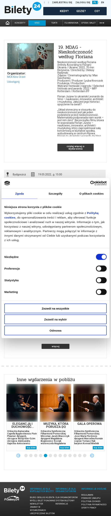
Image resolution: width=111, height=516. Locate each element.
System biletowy (65, 500)
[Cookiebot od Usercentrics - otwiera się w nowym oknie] (90, 183)
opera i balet (88, 23)
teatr (54, 23)
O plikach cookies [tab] (91, 193)
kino (37, 23)
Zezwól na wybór (55, 319)
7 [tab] (55, 456)
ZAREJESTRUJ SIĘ (62, 2)
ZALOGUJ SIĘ (82, 2)
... (101, 22)
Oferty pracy (88, 508)
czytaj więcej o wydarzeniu (75, 147)
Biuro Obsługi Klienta (42, 497)
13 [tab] (85, 456)
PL (95, 2)
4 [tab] (41, 456)
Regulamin (87, 495)
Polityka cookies (90, 501)
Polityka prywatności (93, 504)
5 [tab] (46, 456)
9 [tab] (65, 456)
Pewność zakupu (90, 498)
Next (92, 455)
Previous (18, 455)
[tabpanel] (22, 417)
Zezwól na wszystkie (55, 308)
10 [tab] (70, 456)
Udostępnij (13, 81)
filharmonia (71, 23)
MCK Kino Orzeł (16, 76)
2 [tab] (31, 456)
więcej (55, 346)
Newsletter (36, 504)
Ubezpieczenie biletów (42, 513)
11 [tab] (75, 456)
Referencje (62, 504)
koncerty (20, 23)
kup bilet (31, 447)
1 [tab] (26, 456)
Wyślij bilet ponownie (42, 500)
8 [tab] (60, 456)
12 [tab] (80, 456)
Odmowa (55, 330)
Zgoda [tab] (19, 193)
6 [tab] (50, 456)
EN (102, 2)
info (94, 174)
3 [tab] (36, 456)
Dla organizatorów (67, 497)
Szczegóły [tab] (55, 193)
